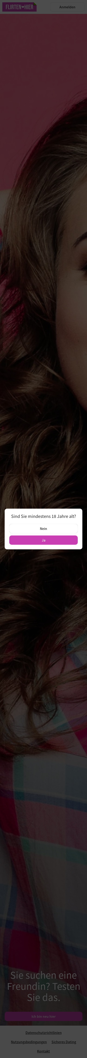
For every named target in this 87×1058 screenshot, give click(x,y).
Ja (43, 540)
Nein (43, 528)
